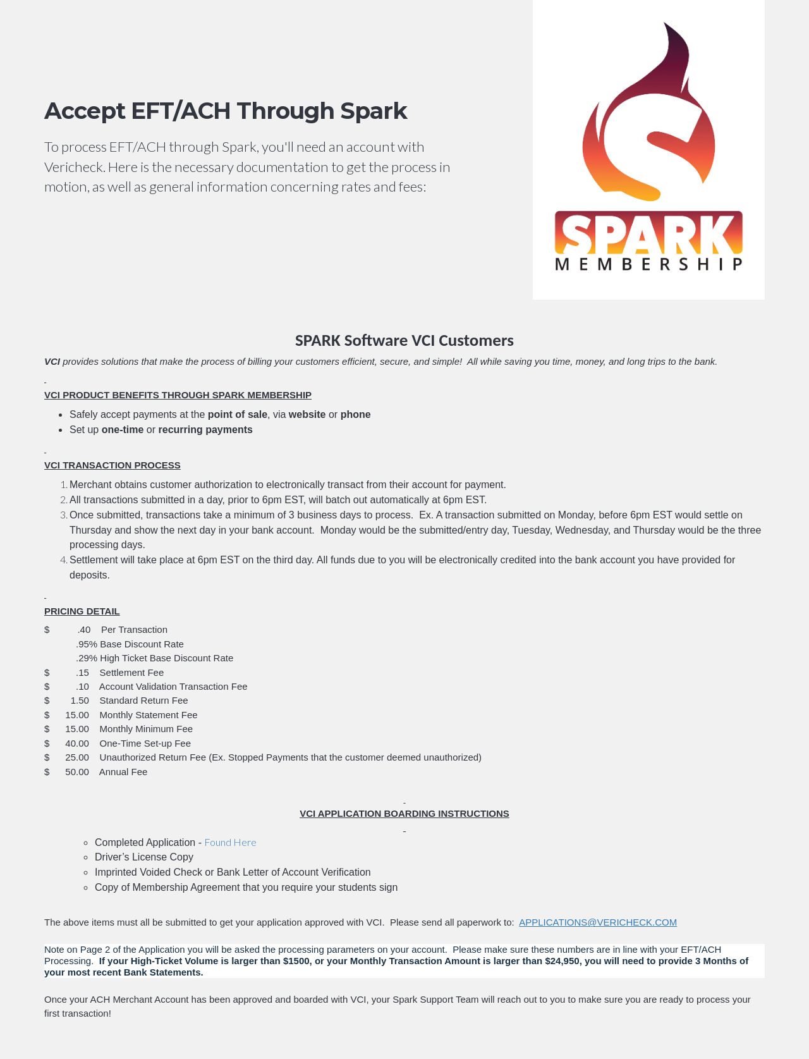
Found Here (230, 842)
